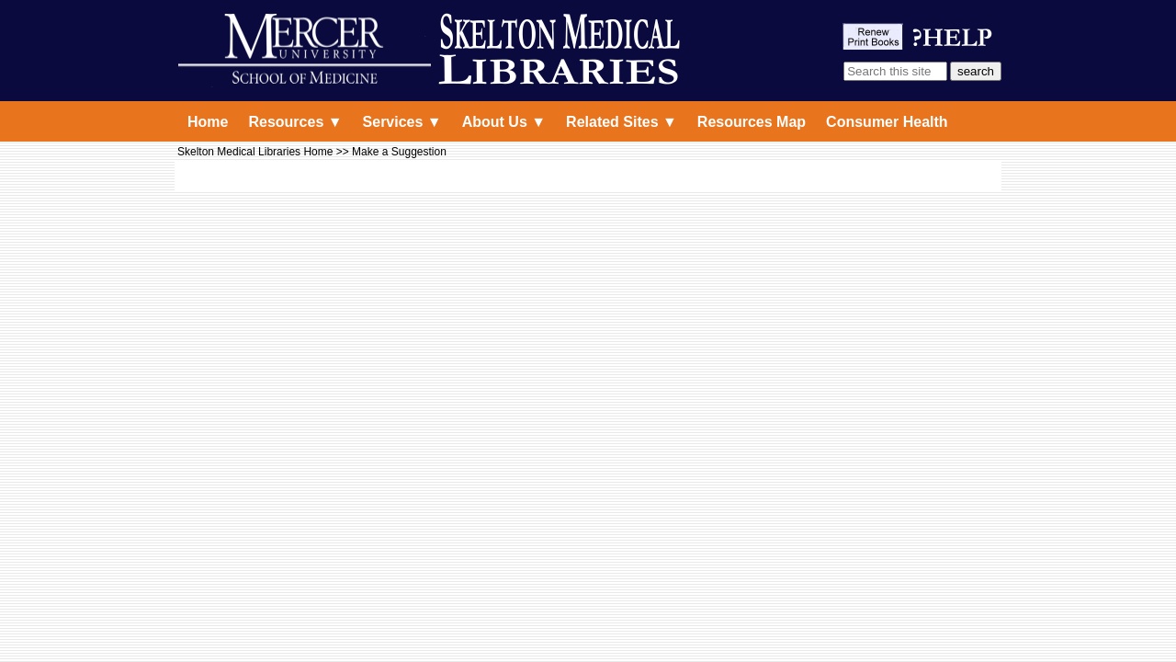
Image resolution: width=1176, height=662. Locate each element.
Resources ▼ (295, 122)
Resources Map (751, 122)
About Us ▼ (504, 122)
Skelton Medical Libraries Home (255, 151)
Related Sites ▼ (621, 122)
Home (207, 122)
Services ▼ (402, 122)
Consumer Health (886, 122)
